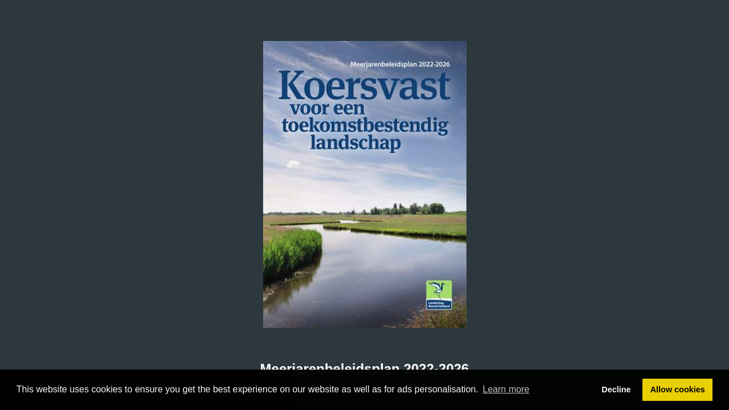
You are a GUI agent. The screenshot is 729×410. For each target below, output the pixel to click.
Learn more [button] (506, 389)
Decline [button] (615, 389)
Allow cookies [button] (677, 389)
